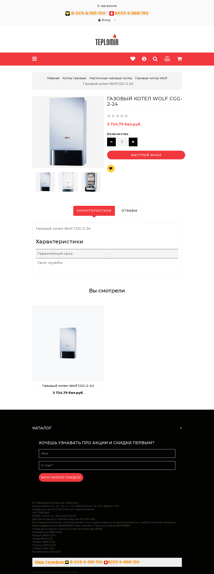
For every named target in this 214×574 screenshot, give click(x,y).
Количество (118, 134)
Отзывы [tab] (129, 211)
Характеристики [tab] (94, 211)
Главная (53, 78)
